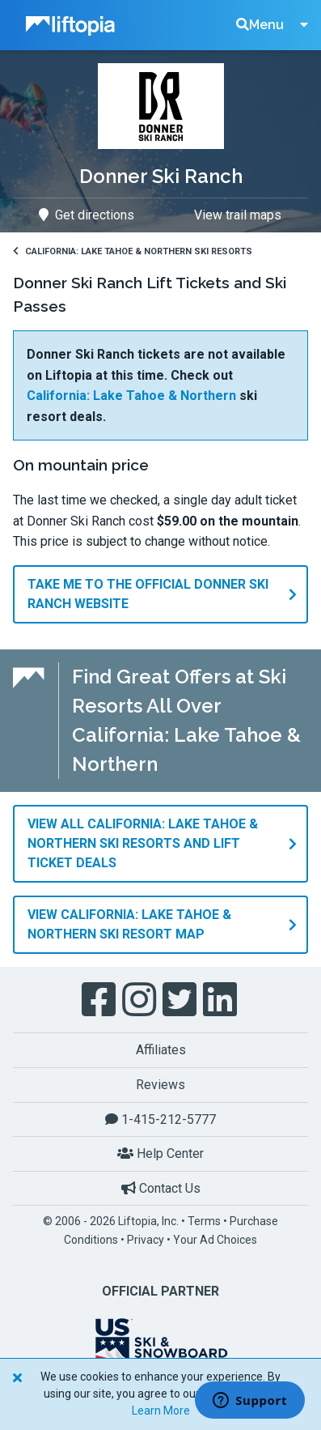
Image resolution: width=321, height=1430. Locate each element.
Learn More (161, 1410)
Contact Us (161, 1188)
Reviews (160, 1084)
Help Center (160, 1153)
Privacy (145, 1239)
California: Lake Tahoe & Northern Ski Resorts (132, 251)
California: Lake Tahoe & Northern (131, 395)
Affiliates (161, 1050)
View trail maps (237, 215)
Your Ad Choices (215, 1239)
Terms (204, 1221)
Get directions (86, 215)
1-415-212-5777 (160, 1119)
